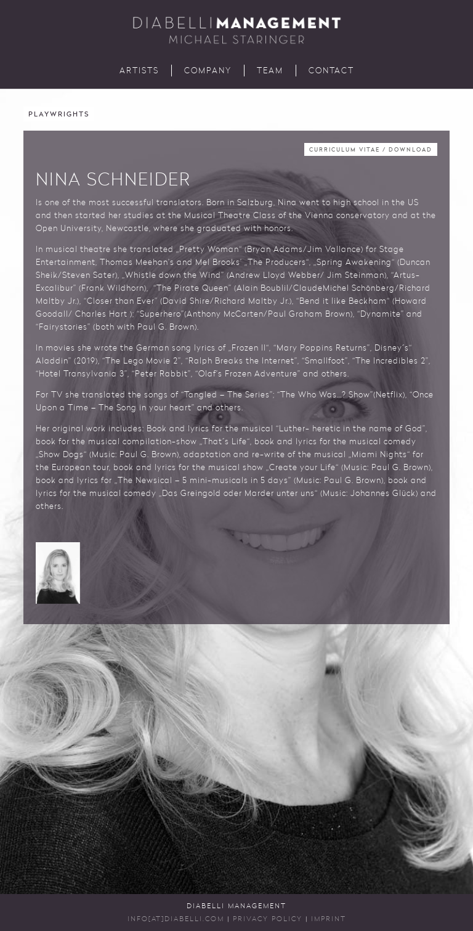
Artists (139, 71)
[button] (58, 573)
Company (208, 71)
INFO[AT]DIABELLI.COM (175, 919)
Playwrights (58, 115)
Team (270, 71)
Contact (331, 71)
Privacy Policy (267, 919)
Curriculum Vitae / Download (370, 150)
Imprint (328, 919)
